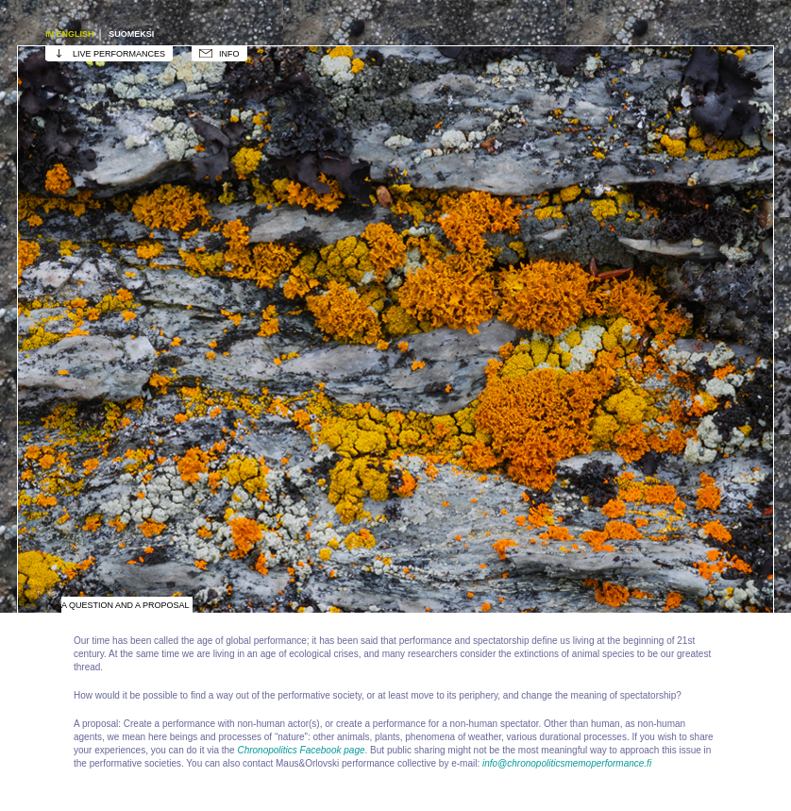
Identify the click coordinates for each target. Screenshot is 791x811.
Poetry (678, 542)
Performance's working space (301, 117)
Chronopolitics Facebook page (300, 750)
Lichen (490, 400)
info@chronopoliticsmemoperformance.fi (566, 763)
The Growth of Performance (301, 258)
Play (301, 400)
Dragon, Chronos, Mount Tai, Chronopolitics (112, 400)
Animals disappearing (490, 258)
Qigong (301, 542)
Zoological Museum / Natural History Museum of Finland (678, 258)
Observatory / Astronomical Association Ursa (112, 258)
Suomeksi (131, 34)
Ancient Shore (112, 542)
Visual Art (490, 117)
